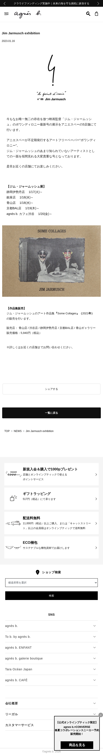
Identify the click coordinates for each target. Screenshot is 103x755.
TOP (7, 431)
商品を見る (77, 745)
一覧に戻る (51, 412)
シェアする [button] (51, 389)
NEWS (18, 431)
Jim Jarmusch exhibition (39, 431)
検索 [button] (51, 595)
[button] (88, 13)
